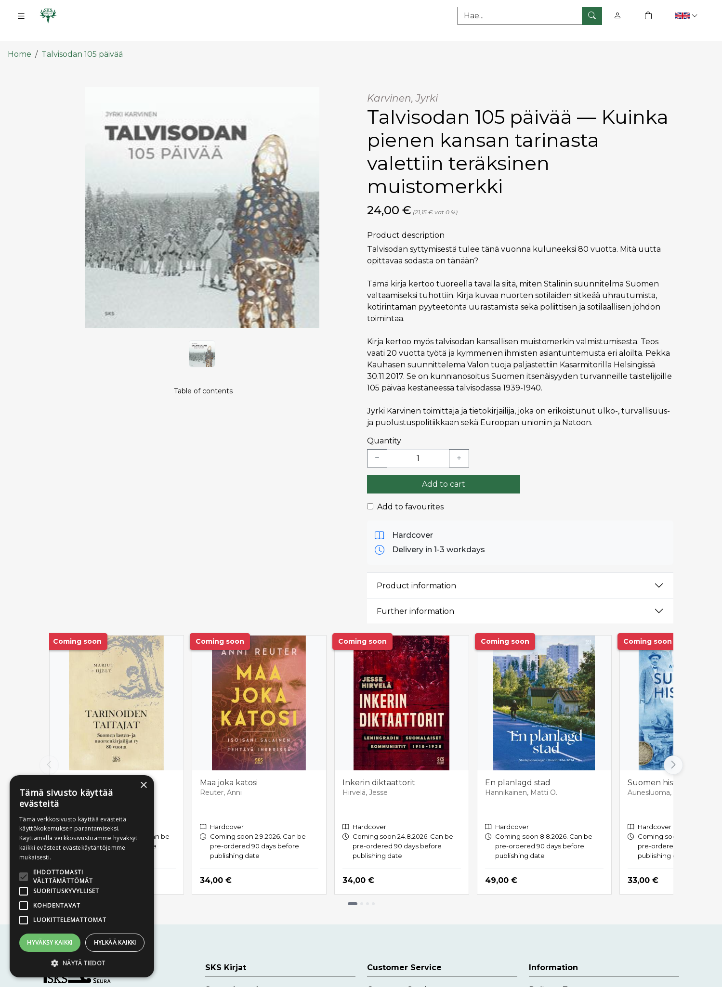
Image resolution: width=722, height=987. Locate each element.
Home (19, 39)
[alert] (82, 876)
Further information (415, 596)
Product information (416, 571)
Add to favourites (410, 492)
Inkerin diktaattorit (378, 768)
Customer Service (401, 975)
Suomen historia (659, 768)
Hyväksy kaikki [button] (50, 942)
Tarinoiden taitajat (92, 768)
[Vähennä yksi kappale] (377, 444)
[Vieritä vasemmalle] (49, 750)
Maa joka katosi (229, 768)
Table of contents (203, 388)
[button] (687, 15)
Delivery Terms (558, 975)
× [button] (143, 785)
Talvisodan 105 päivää (82, 39)
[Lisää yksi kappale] (459, 444)
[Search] (530, 16)
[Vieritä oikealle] (673, 750)
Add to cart (443, 469)
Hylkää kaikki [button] (115, 942)
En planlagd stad (518, 768)
